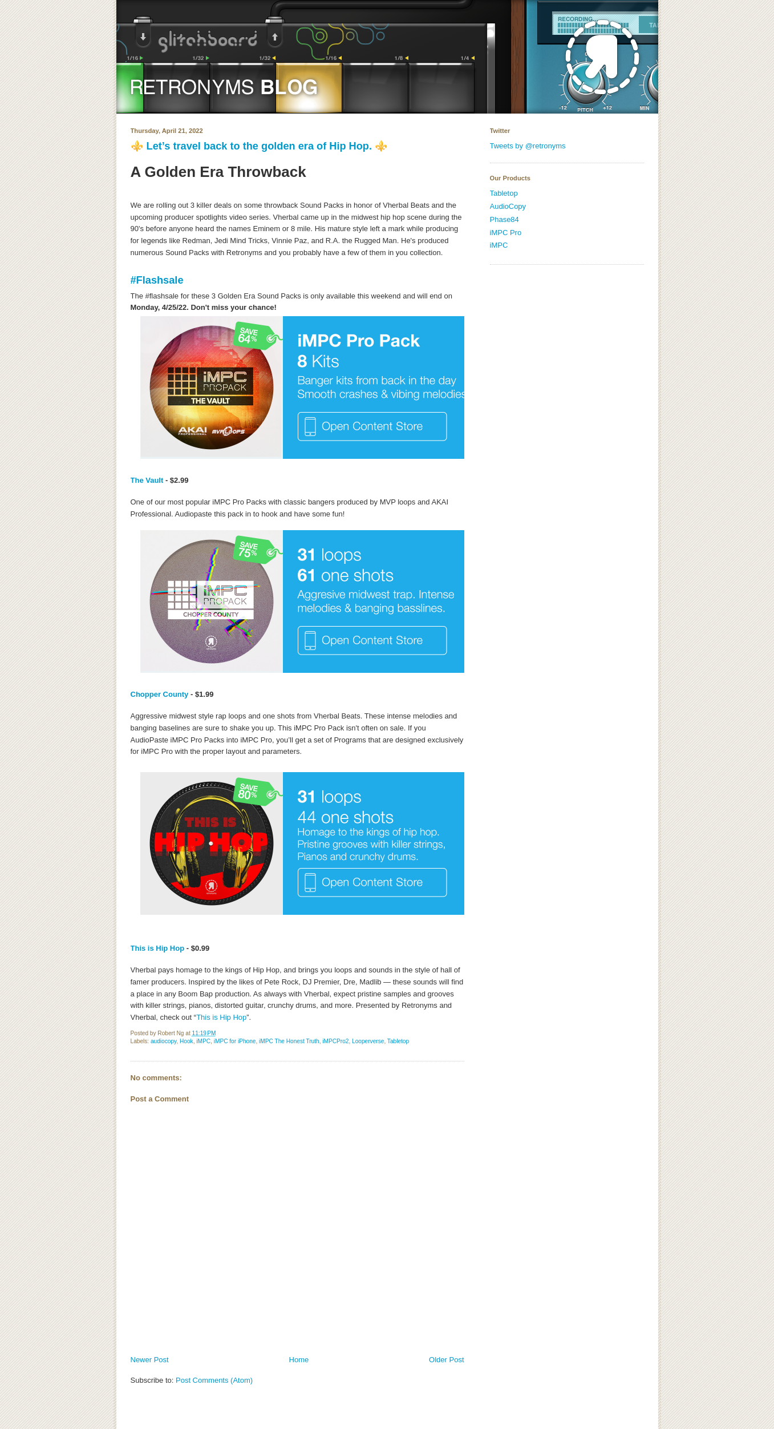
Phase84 (504, 219)
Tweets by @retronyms (528, 146)
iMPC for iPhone (235, 1041)
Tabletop (398, 1041)
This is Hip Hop (158, 948)
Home (299, 1359)
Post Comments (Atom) (214, 1380)
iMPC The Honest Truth (289, 1041)
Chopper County (160, 694)
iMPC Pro (506, 232)
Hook (186, 1041)
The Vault (147, 480)
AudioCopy (508, 206)
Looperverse (368, 1041)
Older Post (446, 1359)
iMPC (203, 1041)
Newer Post (150, 1359)
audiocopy (163, 1041)
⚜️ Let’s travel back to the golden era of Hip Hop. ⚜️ (259, 146)
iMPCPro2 (335, 1041)
